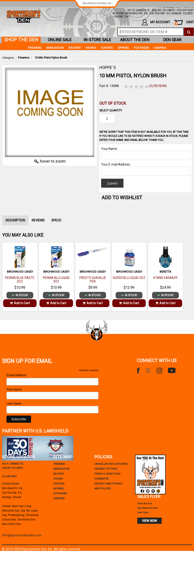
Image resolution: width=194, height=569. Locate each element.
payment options (105, 468)
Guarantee (101, 478)
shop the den (21, 39)
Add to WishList (122, 197)
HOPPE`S (107, 67)
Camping (160, 47)
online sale (60, 39)
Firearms (23, 57)
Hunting (107, 47)
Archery (74, 47)
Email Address (17, 375)
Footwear (141, 47)
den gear (172, 39)
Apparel (123, 47)
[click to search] (189, 32)
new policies (102, 488)
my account (156, 22)
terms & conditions (107, 473)
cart (184, 22)
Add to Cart (20, 303)
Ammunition (55, 47)
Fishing (91, 47)
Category (8, 57)
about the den (135, 39)
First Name (14, 389)
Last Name (14, 403)
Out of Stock (112, 103)
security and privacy (108, 483)
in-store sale (97, 39)
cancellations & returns (111, 464)
